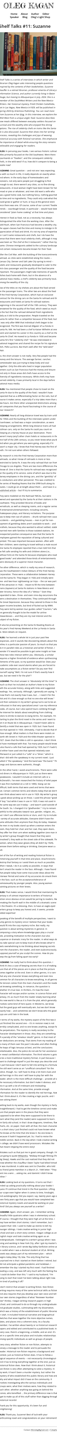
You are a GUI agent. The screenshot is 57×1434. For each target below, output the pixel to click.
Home (14, 13)
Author (35, 13)
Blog (24, 17)
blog (22, 114)
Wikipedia (23, 1155)
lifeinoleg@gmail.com (39, 1430)
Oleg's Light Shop (40, 17)
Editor (46, 13)
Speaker (14, 17)
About (24, 13)
